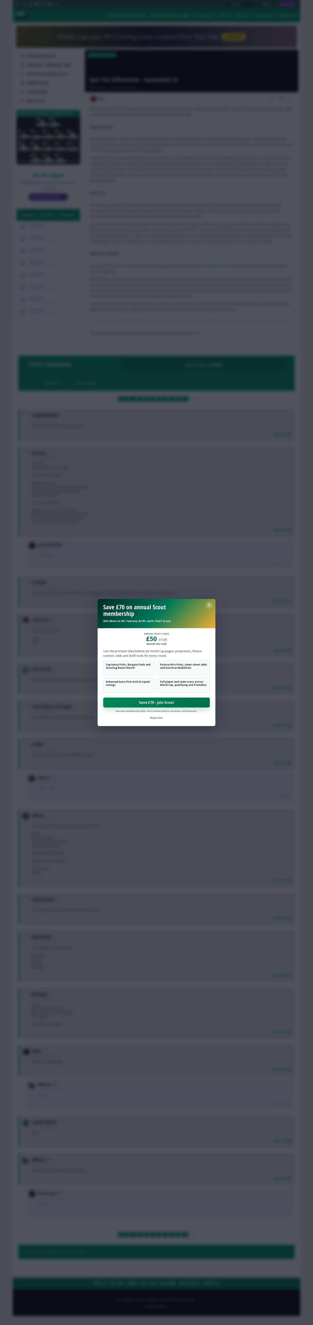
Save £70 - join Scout (156, 702)
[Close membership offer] (209, 605)
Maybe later (156, 717)
